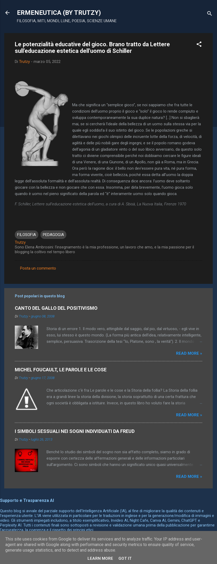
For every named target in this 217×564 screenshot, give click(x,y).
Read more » (189, 353)
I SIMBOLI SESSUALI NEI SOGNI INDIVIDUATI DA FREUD (75, 431)
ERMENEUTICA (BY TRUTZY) (59, 12)
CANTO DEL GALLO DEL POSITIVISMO (56, 308)
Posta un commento (38, 268)
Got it (125, 558)
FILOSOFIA (26, 234)
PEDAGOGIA (53, 234)
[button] (199, 45)
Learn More (100, 558)
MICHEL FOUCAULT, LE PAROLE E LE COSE (61, 369)
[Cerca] (209, 14)
